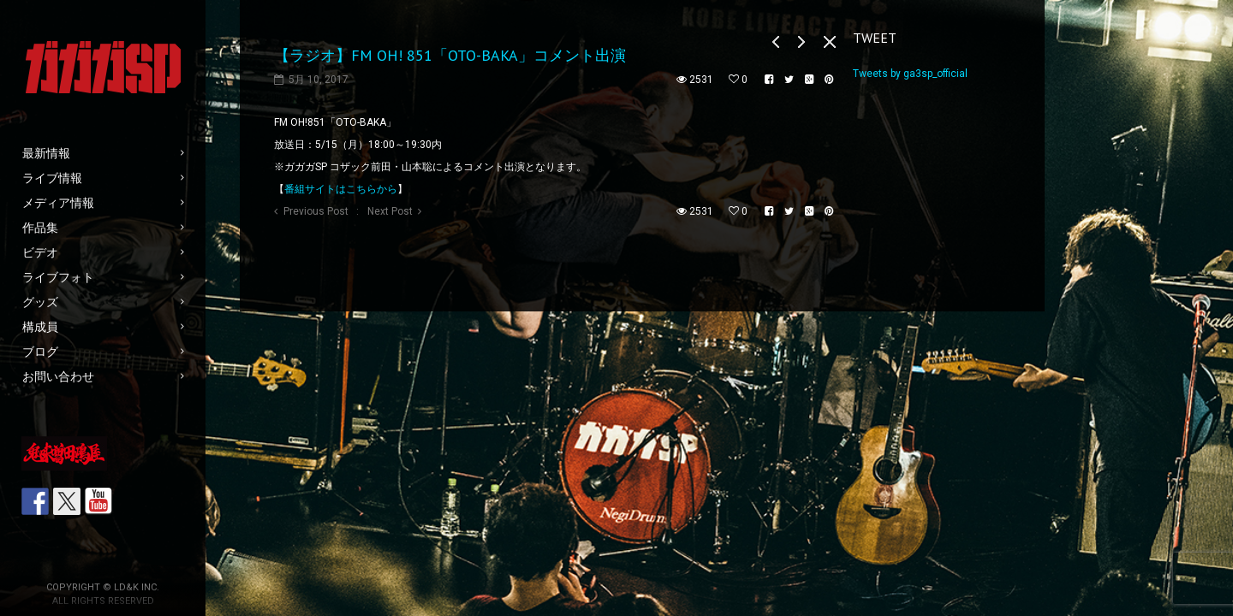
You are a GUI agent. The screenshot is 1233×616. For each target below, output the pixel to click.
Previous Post (315, 211)
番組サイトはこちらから (340, 189)
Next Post (390, 211)
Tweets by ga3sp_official (910, 74)
